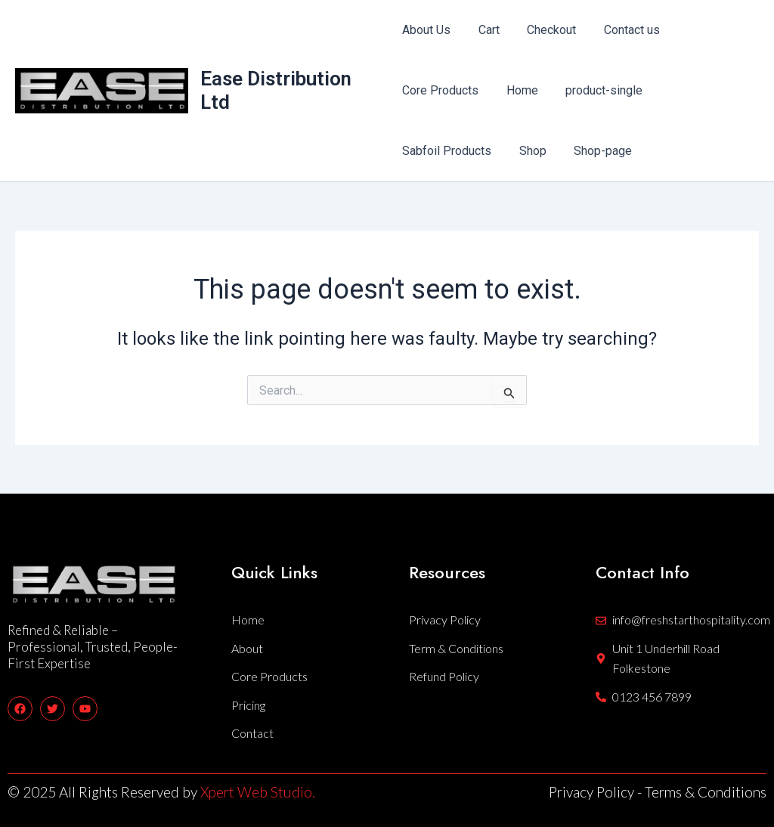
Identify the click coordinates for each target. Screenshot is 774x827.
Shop (529, 151)
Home (518, 90)
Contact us (621, 30)
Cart (485, 30)
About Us (426, 30)
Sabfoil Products (446, 151)
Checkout (544, 30)
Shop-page (596, 151)
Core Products (440, 90)
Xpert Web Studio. (257, 792)
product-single (597, 90)
